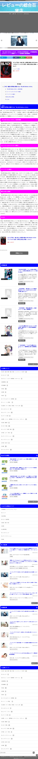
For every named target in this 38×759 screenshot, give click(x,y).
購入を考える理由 (10, 96)
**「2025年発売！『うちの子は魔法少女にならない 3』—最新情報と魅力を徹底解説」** (27, 347)
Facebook (10, 57)
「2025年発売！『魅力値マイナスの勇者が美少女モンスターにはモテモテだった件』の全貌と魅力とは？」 (27, 290)
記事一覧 (14, 13)
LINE (22, 57)
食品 (11, 556)
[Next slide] (36, 40)
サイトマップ (19, 13)
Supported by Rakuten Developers (30, 756)
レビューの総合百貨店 (10, 756)
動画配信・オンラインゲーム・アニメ (26, 281)
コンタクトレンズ (13, 599)
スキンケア (12, 589)
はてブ (3, 57)
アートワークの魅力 (10, 94)
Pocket (29, 57)
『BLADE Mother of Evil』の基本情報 (14, 89)
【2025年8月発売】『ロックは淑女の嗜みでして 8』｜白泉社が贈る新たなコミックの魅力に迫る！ (27, 271)
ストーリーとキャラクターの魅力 (13, 91)
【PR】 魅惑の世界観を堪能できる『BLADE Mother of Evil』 (18, 86)
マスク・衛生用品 (13, 462)
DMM (18, 68)
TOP (10, 13)
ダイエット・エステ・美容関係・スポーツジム (19, 568)
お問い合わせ (26, 13)
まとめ (7, 99)
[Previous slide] (1, 40)
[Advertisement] (19, 24)
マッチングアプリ (13, 578)
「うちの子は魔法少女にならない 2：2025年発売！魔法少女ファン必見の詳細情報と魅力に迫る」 (27, 327)
